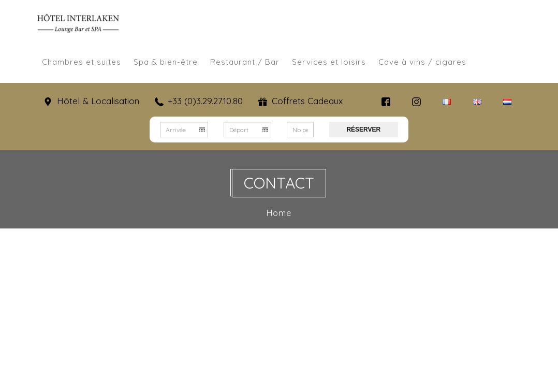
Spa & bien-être (166, 62)
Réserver (363, 129)
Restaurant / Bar (245, 62)
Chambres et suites (81, 62)
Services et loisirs (329, 62)
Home (280, 213)
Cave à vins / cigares (422, 62)
